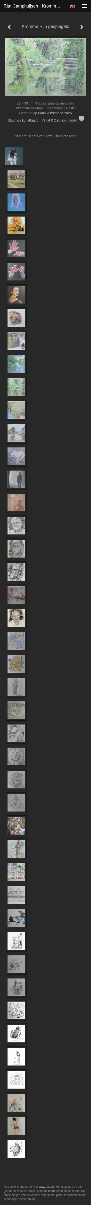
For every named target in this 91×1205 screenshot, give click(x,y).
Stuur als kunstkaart (45, 120)
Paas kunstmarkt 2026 (55, 113)
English (72, 6)
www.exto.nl (46, 1186)
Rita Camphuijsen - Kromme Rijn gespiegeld (35, 6)
